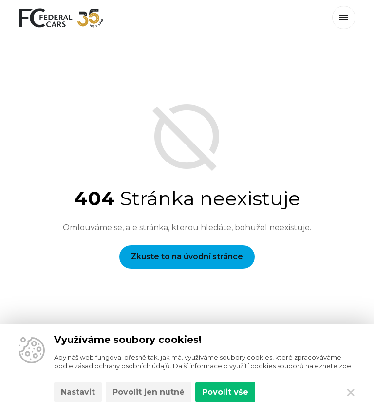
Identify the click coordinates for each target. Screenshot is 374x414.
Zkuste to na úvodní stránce (187, 256)
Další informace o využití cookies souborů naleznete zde (262, 366)
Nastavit (78, 391)
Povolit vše (225, 391)
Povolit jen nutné (148, 391)
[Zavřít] (350, 392)
